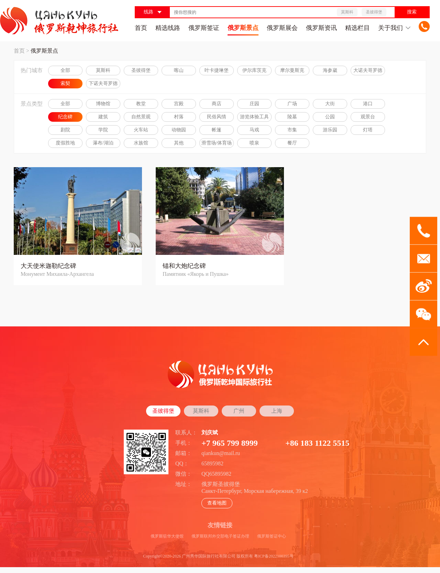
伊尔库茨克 (254, 70)
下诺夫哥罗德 (103, 83)
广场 (292, 103)
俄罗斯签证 (203, 27)
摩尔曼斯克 (292, 70)
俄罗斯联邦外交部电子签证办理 (220, 536)
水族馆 (141, 142)
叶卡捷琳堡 (217, 70)
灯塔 (368, 129)
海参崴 (330, 70)
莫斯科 (103, 70)
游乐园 (330, 129)
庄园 (254, 103)
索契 (65, 83)
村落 (179, 116)
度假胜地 (65, 142)
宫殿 (179, 103)
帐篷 (216, 129)
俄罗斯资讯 (321, 27)
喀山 (179, 70)
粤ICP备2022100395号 (274, 556)
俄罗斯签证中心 (271, 536)
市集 (292, 129)
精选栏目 (357, 27)
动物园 (179, 129)
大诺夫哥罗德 (367, 70)
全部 (65, 70)
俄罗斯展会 (282, 27)
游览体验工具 (254, 116)
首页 (141, 27)
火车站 (141, 129)
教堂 (141, 103)
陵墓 (292, 116)
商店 (216, 103)
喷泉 (254, 142)
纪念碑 (65, 116)
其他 (179, 142)
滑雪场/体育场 (216, 142)
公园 (330, 116)
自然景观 (141, 116)
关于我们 (394, 27)
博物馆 (103, 103)
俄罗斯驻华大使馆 (167, 536)
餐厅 (292, 142)
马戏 (254, 129)
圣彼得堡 (141, 70)
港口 (368, 103)
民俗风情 (216, 116)
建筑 (103, 116)
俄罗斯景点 (243, 27)
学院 (103, 129)
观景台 (368, 116)
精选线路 (167, 27)
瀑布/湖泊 (103, 142)
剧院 (65, 129)
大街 (330, 103)
